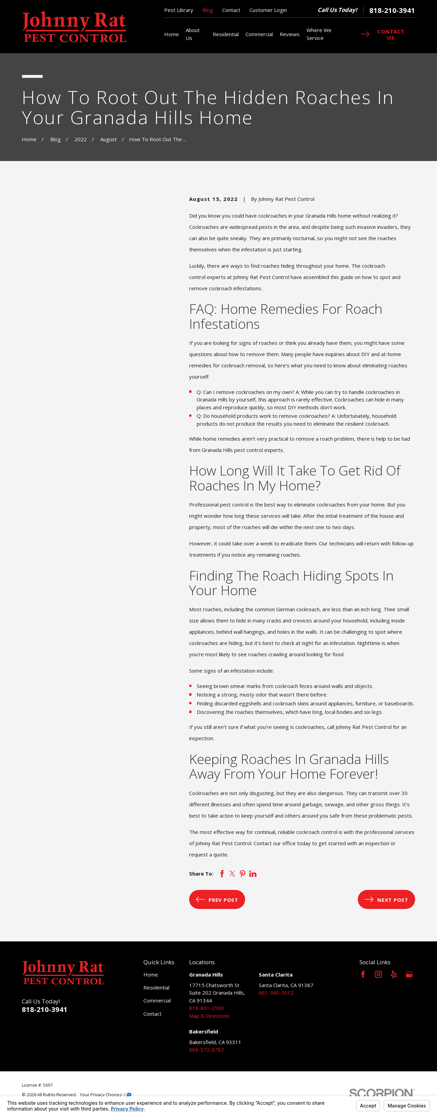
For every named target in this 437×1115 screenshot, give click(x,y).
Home (150, 974)
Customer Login (268, 9)
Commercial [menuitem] (259, 34)
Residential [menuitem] (226, 34)
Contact (231, 9)
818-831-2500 (206, 1007)
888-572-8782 (206, 1049)
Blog (207, 9)
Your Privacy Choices (105, 1095)
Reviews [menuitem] (290, 34)
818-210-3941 (392, 10)
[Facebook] (363, 974)
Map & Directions (209, 1015)
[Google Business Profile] (409, 974)
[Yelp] (393, 974)
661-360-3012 (276, 992)
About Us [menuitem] (193, 34)
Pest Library (178, 9)
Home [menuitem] (171, 34)
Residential (156, 987)
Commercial (157, 1000)
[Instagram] (378, 974)
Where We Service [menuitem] (319, 34)
